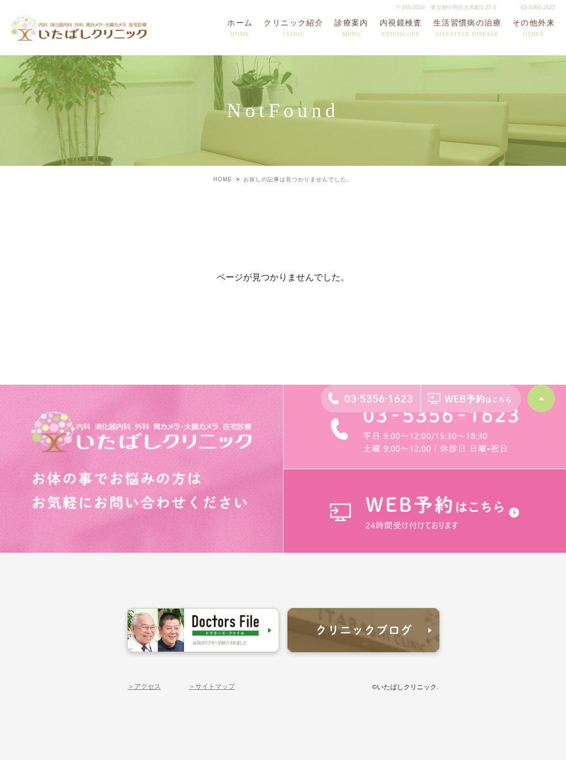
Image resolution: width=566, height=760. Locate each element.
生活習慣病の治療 (467, 28)
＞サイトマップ (211, 686)
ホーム (240, 28)
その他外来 (533, 28)
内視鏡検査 (401, 28)
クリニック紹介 (293, 28)
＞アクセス (144, 686)
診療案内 (351, 28)
